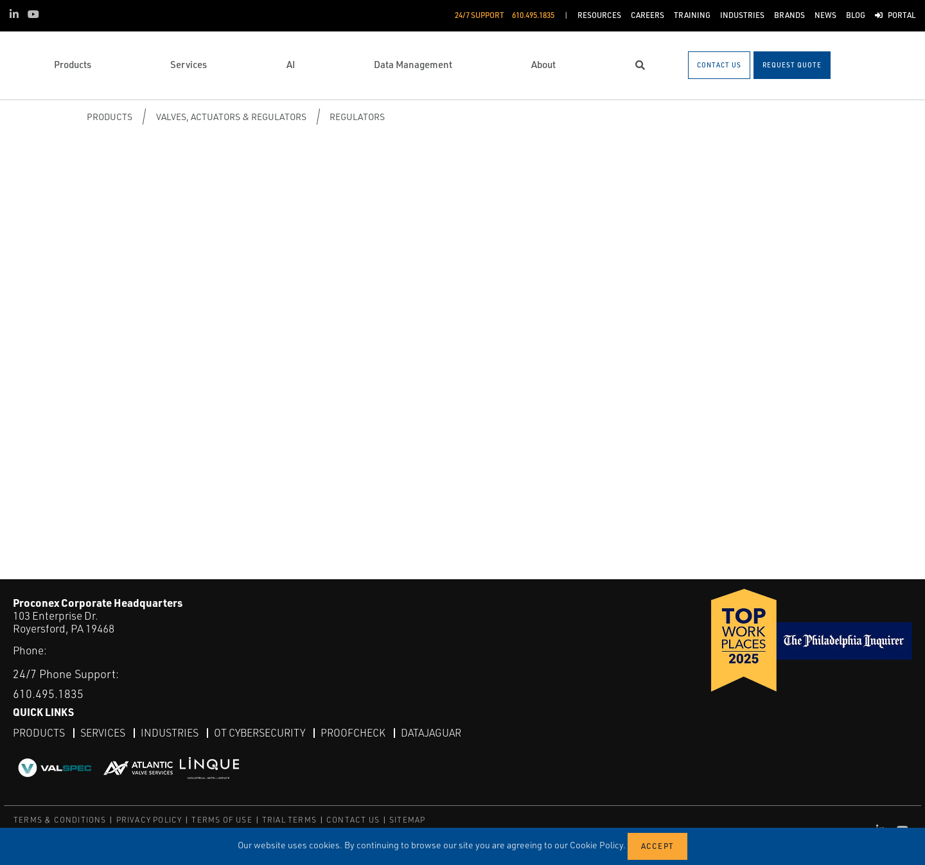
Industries (169, 732)
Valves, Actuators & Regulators (231, 116)
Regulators (357, 116)
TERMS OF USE (221, 820)
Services (102, 732)
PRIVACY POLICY (149, 820)
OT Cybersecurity (259, 732)
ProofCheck (353, 732)
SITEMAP (407, 820)
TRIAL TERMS (289, 820)
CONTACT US (353, 820)
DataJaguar (431, 732)
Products (109, 116)
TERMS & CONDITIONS (60, 820)
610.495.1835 (48, 693)
